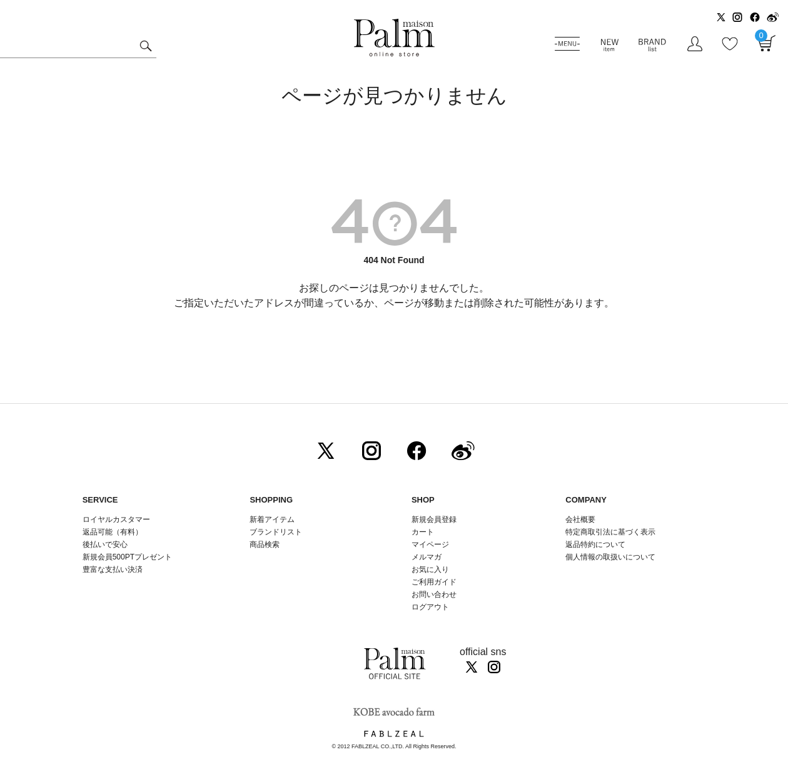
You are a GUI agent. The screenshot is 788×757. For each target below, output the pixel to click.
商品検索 (265, 544)
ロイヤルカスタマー (116, 519)
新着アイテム (272, 519)
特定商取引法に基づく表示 (610, 532)
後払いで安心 (105, 544)
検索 (145, 48)
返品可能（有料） (113, 532)
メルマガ (427, 557)
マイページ (430, 544)
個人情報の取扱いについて (610, 557)
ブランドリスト (276, 532)
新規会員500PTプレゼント (127, 557)
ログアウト (430, 607)
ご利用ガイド (434, 582)
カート (423, 532)
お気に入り (430, 569)
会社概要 (580, 519)
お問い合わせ (434, 594)
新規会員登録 (434, 519)
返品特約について (595, 544)
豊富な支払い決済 (113, 569)
